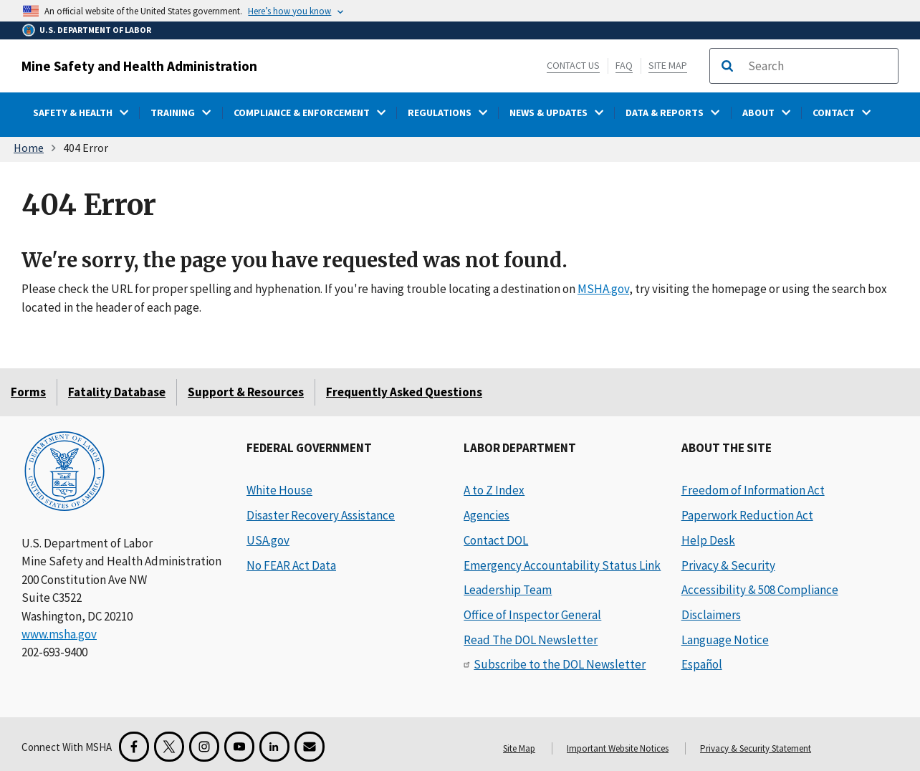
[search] (818, 66)
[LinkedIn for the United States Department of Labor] (274, 747)
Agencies (486, 515)
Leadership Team (508, 590)
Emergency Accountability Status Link (562, 565)
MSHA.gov (603, 289)
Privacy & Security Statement (755, 748)
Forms (28, 392)
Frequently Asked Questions (404, 392)
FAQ (624, 65)
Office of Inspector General (532, 615)
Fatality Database (117, 392)
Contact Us (573, 65)
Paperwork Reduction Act (747, 515)
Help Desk (708, 540)
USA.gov (267, 540)
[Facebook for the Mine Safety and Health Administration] (134, 747)
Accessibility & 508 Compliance (759, 590)
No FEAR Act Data (291, 565)
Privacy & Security (728, 565)
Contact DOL (496, 540)
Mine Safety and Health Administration (139, 66)
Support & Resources (246, 392)
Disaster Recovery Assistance (320, 515)
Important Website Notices (618, 748)
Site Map (667, 65)
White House (279, 490)
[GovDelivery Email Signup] (309, 747)
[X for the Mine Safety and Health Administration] (169, 747)
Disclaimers (711, 615)
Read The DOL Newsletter (531, 640)
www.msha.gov (59, 634)
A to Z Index (494, 490)
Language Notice (725, 640)
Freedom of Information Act (753, 490)
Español (701, 664)
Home (29, 147)
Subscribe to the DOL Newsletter (560, 664)
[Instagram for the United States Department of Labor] (204, 747)
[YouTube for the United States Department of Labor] (239, 747)
